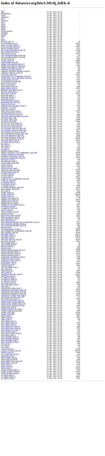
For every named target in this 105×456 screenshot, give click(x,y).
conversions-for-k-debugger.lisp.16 (16, 92)
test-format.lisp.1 (9, 396)
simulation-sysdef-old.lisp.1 (13, 352)
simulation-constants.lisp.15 (13, 346)
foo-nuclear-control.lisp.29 (13, 156)
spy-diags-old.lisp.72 (10, 356)
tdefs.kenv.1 (6, 377)
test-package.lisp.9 (9, 406)
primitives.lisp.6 (8, 313)
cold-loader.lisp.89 (9, 73)
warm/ (3, 46)
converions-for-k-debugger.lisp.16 (16, 90)
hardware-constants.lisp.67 (12, 185)
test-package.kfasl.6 (10, 404)
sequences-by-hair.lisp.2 (11, 327)
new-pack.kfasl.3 (8, 281)
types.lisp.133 (7, 417)
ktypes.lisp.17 (7, 233)
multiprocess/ (7, 35)
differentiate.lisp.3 (10, 119)
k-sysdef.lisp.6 (7, 221)
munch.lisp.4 (6, 271)
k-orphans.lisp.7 (8, 217)
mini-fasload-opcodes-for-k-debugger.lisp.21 (20, 265)
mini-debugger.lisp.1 (10, 260)
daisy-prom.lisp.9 (8, 98)
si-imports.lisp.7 (8, 336)
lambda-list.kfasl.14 (10, 238)
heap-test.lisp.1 (8, 190)
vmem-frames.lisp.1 (9, 427)
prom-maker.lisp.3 (8, 315)
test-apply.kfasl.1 (9, 386)
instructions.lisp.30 (10, 204)
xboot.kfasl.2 (7, 438)
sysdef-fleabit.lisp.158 (11, 371)
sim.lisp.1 (5, 342)
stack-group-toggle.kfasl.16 (13, 363)
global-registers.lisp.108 (12, 183)
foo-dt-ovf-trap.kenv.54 (11, 146)
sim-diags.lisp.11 (8, 338)
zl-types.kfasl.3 (8, 450)
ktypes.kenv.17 (7, 229)
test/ (3, 42)
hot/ (2, 25)
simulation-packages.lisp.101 (13, 350)
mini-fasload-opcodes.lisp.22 (13, 269)
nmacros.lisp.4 (7, 294)
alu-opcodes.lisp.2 (9, 50)
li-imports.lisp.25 (9, 248)
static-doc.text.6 (8, 367)
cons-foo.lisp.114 (8, 87)
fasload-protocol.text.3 (11, 133)
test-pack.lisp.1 (8, 400)
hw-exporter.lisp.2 (9, 192)
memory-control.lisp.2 (10, 258)
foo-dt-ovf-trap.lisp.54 (11, 150)
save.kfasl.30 (7, 323)
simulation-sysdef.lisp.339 (12, 354)
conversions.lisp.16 (9, 94)
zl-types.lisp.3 (7, 452)
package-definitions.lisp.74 (13, 298)
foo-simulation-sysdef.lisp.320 (14, 158)
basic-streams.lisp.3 (10, 56)
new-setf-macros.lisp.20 (11, 286)
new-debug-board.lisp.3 (11, 273)
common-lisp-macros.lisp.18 (12, 79)
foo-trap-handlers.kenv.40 (12, 160)
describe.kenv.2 (7, 113)
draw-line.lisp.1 (8, 123)
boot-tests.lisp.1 (8, 62)
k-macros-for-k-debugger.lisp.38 (15, 213)
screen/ (4, 40)
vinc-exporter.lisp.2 (10, 423)
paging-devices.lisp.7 (10, 304)
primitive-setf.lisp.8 (10, 308)
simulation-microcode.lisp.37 (13, 348)
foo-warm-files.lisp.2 (10, 169)
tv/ (2, 44)
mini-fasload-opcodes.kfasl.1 (13, 267)
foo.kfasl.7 (6, 173)
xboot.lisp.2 (6, 440)
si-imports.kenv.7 (8, 331)
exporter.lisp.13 (8, 129)
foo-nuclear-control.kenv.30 (13, 152)
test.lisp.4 (6, 411)
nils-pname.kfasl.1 (9, 290)
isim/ (3, 27)
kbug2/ (3, 31)
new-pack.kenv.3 (7, 279)
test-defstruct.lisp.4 (10, 394)
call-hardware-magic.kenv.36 (13, 65)
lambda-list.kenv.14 (9, 235)
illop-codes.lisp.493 (10, 194)
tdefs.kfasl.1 (7, 379)
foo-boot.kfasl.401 (9, 142)
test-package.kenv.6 (9, 402)
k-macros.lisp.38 (8, 215)
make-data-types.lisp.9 (11, 256)
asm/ (2, 12)
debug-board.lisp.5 (9, 104)
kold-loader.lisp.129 (10, 225)
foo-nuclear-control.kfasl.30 (13, 154)
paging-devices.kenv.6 (10, 300)
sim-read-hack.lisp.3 (10, 340)
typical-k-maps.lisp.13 (11, 419)
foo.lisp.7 (5, 175)
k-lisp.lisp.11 (7, 208)
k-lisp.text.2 (7, 210)
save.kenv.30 (6, 321)
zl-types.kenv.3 (7, 448)
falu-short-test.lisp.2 (11, 131)
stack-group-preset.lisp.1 (12, 358)
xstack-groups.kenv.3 (10, 442)
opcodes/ (4, 37)
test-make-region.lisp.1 (11, 398)
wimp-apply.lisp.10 (9, 433)
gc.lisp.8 (5, 177)
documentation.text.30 (10, 121)
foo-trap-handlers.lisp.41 (12, 165)
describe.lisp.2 (7, 117)
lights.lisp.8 (7, 250)
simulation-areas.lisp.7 (11, 344)
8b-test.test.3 (7, 48)
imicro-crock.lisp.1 (9, 200)
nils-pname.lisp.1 (8, 292)
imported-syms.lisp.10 (10, 202)
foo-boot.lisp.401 (8, 144)
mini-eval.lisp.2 (8, 263)
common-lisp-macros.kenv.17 (12, 75)
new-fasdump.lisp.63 (9, 277)
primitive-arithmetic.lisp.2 (13, 306)
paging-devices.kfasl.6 (11, 302)
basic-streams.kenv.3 (10, 52)
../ (2, 10)
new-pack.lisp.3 (7, 283)
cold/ (3, 17)
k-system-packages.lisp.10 (12, 223)
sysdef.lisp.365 (7, 373)
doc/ (2, 21)
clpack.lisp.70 (7, 71)
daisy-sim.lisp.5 (8, 100)
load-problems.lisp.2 (10, 252)
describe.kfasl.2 (8, 115)
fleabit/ (4, 23)
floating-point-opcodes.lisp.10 (14, 138)
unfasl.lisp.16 (7, 421)
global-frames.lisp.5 (10, 179)
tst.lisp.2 (5, 415)
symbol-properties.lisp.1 (11, 369)
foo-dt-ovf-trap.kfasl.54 (11, 148)
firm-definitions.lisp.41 (11, 135)
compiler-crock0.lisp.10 (11, 81)
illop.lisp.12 (7, 198)
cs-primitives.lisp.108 (11, 96)
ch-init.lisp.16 (7, 69)
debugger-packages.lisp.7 (11, 106)
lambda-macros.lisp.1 (10, 242)
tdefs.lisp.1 (6, 381)
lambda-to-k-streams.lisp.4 (12, 244)
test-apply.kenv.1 (8, 383)
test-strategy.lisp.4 (10, 408)
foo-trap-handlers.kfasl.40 (12, 163)
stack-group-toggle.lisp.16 (12, 365)
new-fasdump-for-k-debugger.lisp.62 (16, 275)
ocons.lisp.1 (6, 296)
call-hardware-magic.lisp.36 (13, 67)
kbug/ (3, 29)
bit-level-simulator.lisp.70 (13, 58)
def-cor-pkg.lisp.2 (9, 108)
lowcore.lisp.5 (7, 254)
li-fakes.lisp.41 (8, 246)
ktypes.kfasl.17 (7, 231)
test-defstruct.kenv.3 (10, 390)
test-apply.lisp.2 (8, 388)
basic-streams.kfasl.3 (10, 54)
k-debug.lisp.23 (7, 206)
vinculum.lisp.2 (7, 425)
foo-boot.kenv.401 (8, 140)
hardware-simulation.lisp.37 (13, 188)
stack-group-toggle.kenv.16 (12, 361)
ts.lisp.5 (5, 413)
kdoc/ (3, 33)
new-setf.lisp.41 (8, 288)
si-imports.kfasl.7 (9, 333)
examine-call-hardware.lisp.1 (13, 125)
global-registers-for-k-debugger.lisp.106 (19, 181)
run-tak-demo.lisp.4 (9, 319)
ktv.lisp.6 (5, 227)
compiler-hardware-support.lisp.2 (15, 83)
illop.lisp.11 (7, 196)
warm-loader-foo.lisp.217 (11, 431)
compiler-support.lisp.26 (11, 85)
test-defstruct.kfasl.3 (11, 392)
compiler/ (5, 19)
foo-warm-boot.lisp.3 (10, 167)
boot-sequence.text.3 (10, 60)
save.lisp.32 (6, 325)
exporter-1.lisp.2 (8, 127)
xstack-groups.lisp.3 (10, 446)
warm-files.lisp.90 (9, 429)
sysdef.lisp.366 (7, 375)
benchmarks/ (6, 15)
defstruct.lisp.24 (8, 110)
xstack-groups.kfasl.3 (10, 444)
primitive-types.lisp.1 (11, 311)
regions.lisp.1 (7, 317)
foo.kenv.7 (5, 171)
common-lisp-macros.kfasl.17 (13, 77)
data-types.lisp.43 (9, 102)
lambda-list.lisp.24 (9, 240)
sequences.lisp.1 (8, 329)
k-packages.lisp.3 (8, 219)
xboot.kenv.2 (6, 436)
